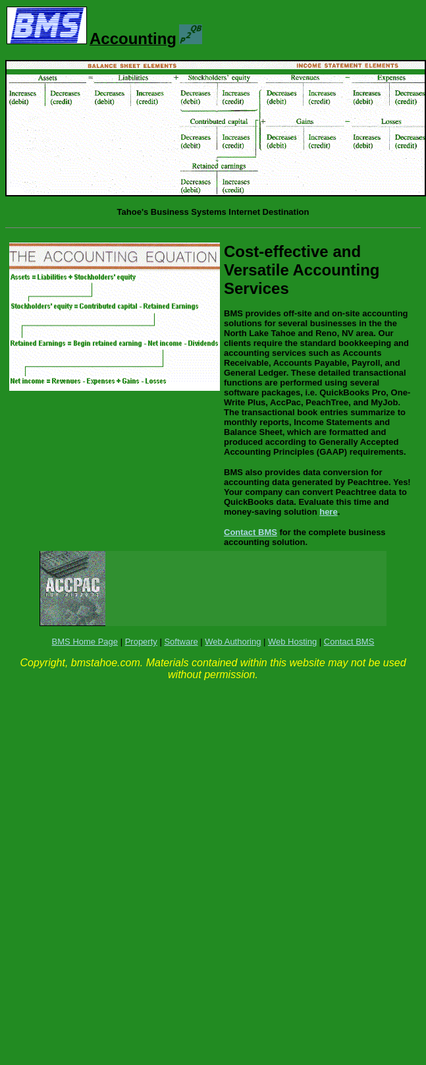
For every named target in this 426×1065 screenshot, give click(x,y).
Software (181, 642)
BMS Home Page (85, 642)
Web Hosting (292, 642)
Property (141, 642)
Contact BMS (250, 532)
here (328, 512)
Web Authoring (233, 642)
